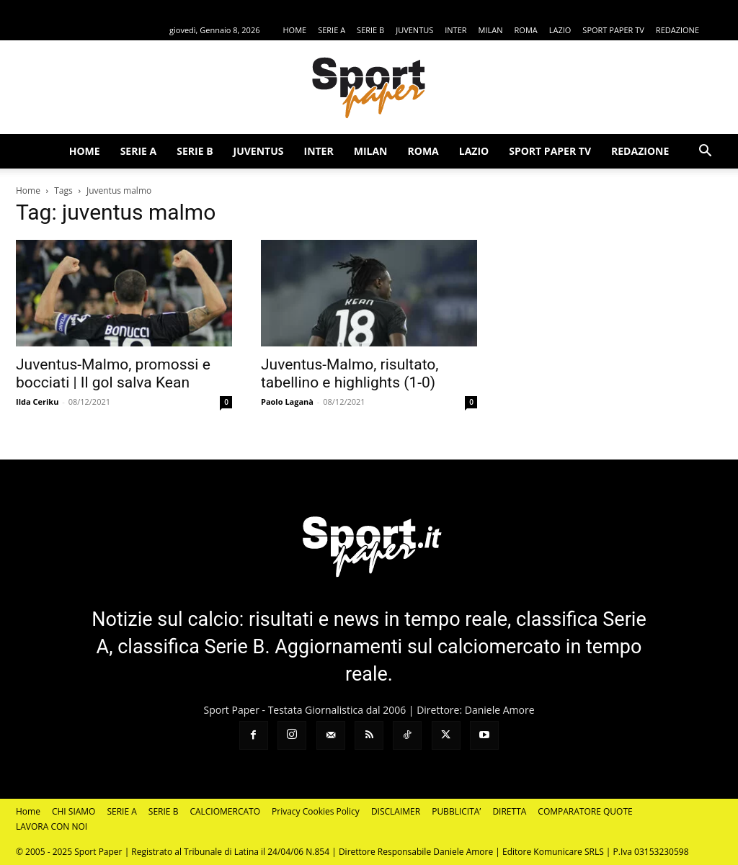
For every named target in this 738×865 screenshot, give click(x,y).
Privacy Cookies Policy (316, 811)
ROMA (526, 29)
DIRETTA (509, 811)
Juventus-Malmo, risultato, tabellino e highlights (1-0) (349, 373)
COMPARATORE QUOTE (585, 811)
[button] (705, 152)
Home (28, 190)
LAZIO (560, 29)
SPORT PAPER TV (613, 29)
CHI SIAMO (74, 811)
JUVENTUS (414, 29)
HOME (294, 29)
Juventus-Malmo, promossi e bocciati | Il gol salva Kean (113, 373)
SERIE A (331, 29)
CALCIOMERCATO (225, 811)
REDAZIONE (677, 29)
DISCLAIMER (395, 811)
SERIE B (370, 29)
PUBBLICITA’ (456, 811)
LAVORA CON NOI (51, 826)
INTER (455, 29)
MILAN (491, 29)
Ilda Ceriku (37, 401)
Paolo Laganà (287, 401)
